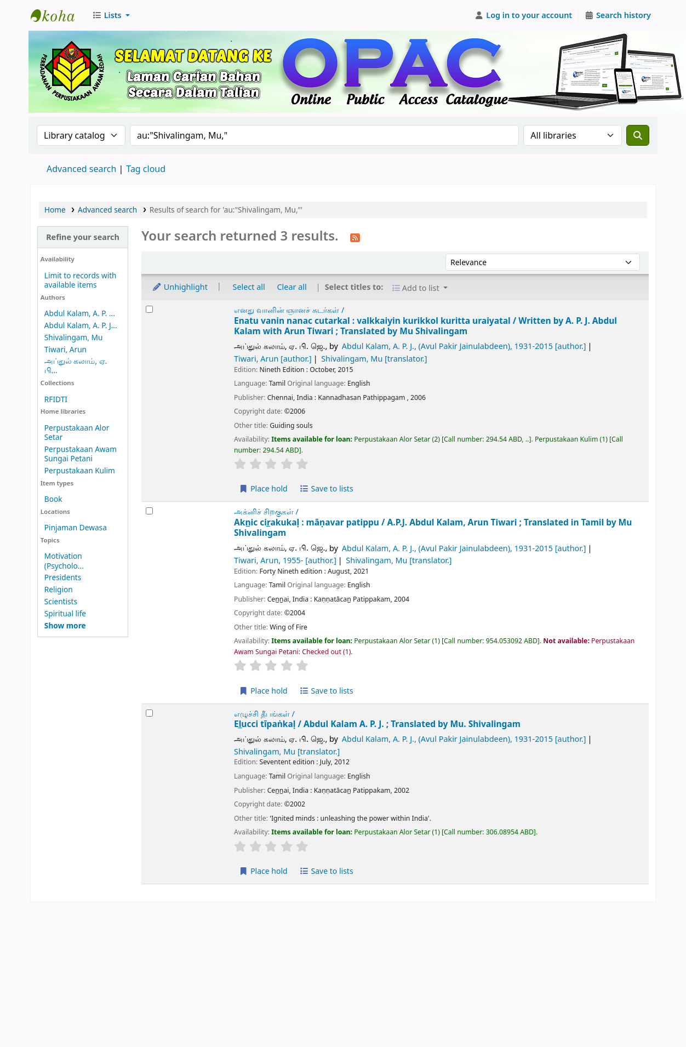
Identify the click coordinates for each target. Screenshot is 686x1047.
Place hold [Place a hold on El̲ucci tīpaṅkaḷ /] (263, 871)
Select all (249, 287)
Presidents (62, 577)
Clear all (292, 287)
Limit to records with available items (80, 280)
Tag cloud (145, 169)
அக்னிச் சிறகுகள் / (266, 511)
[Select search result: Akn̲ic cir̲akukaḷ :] (149, 510)
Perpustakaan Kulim (79, 470)
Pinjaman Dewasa (75, 527)
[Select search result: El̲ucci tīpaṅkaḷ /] (149, 713)
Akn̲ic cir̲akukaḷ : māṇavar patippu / (433, 528)
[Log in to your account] (523, 15)
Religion (58, 589)
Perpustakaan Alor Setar (76, 432)
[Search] (637, 135)
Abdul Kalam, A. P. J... (80, 325)
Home (55, 209)
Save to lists (326, 488)
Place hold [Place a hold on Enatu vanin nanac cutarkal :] (263, 488)
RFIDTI (55, 399)
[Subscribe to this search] (355, 236)
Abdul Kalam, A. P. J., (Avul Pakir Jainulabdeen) (464, 346)
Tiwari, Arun (65, 349)
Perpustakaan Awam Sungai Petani (80, 454)
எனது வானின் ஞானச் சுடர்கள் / (289, 310)
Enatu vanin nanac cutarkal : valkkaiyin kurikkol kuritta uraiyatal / (425, 326)
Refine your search (82, 237)
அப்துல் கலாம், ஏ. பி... (75, 365)
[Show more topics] (65, 625)
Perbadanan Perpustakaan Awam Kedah (58, 15)
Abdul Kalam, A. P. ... (79, 313)
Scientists (60, 601)
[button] (111, 15)
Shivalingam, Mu (73, 337)
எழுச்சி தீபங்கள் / (264, 713)
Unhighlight (180, 287)
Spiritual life (65, 613)
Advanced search (81, 169)
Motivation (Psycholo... (64, 560)
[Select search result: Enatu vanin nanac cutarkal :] (149, 309)
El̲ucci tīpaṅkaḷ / (377, 724)
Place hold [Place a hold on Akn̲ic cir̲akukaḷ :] (263, 690)
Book (53, 499)
